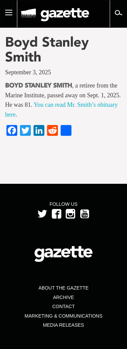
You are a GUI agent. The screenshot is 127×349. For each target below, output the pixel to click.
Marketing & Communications (64, 316)
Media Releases (63, 325)
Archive (63, 297)
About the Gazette (63, 288)
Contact (63, 306)
